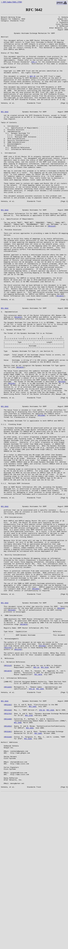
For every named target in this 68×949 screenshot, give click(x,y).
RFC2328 (61, 723)
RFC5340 (11, 725)
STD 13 (31, 819)
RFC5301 (42, 768)
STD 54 (42, 844)
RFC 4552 (30, 866)
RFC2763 (8, 770)
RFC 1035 (40, 819)
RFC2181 (11, 455)
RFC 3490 (17, 859)
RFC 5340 (28, 879)
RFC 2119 (44, 794)
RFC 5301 (38, 872)
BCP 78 (32, 88)
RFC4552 (36, 700)
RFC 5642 (4, 130)
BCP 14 (36, 794)
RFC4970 (60, 351)
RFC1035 (62, 453)
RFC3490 (41, 493)
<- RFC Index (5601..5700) (11, 2)
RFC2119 (51, 267)
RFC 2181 (32, 840)
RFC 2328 (50, 844)
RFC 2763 (29, 851)
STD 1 (34, 71)
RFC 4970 (38, 802)
